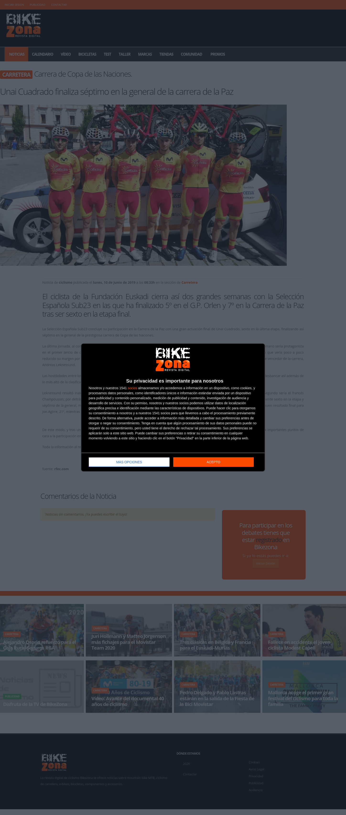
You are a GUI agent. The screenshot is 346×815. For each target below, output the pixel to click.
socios (132, 387)
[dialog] (173, 407)
